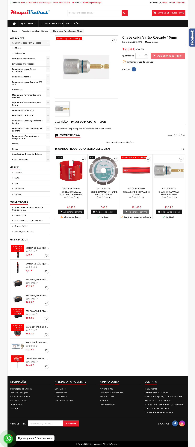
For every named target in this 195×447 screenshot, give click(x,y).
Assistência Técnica (18, 400)
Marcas (15, 167)
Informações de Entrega (21, 388)
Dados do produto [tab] (83, 121)
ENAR (16, 178)
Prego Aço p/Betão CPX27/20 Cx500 (37, 295)
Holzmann (19, 188)
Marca (148, 42)
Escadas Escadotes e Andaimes (27, 154)
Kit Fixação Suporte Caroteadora (37, 342)
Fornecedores (19, 202)
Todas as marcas (51, 23)
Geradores (17, 89)
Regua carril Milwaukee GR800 (136, 193)
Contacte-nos (61, 392)
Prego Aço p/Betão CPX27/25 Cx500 (37, 311)
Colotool (18, 172)
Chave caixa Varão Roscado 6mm (168, 193)
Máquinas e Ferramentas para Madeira (26, 96)
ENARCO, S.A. (20, 215)
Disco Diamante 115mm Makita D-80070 (104, 193)
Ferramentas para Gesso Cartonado (24, 70)
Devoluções (60, 388)
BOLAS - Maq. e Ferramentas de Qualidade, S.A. (27, 208)
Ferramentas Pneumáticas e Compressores (25, 137)
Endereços (105, 400)
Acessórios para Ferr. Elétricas (26, 42)
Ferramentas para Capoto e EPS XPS (27, 83)
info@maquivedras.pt (92, 2)
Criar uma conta (178, 2)
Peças (15, 149)
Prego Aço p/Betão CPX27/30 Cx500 (37, 279)
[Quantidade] (139, 56)
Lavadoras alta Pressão (23, 63)
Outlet (15, 143)
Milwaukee (20, 53)
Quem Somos (28, 23)
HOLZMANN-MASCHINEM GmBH (28, 220)
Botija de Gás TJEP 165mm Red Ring (37, 248)
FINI (16, 183)
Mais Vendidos (19, 239)
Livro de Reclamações (65, 400)
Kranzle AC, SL (20, 226)
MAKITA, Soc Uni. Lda (23, 231)
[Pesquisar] (98, 13)
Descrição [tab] (61, 121)
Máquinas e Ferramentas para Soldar (26, 103)
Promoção (14, 408)
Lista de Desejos (107, 404)
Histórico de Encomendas (111, 392)
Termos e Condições (19, 392)
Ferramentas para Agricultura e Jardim (27, 121)
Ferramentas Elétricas (22, 115)
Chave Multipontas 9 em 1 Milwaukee (37, 358)
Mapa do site (61, 396)
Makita (18, 48)
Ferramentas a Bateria (23, 110)
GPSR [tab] (103, 121)
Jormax (17, 194)
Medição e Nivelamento (23, 58)
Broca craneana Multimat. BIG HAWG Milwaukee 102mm (71, 194)
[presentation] (53, 432)
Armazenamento (20, 159)
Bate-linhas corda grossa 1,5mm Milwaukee (37, 327)
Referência (127, 42)
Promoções (73, 23)
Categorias (17, 37)
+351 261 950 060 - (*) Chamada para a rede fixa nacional (45, 2)
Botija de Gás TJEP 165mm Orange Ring (37, 264)
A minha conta (106, 388)
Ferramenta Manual (21, 76)
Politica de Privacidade (20, 396)
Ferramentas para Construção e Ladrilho (27, 129)
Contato (151, 381)
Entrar (165, 2)
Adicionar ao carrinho (167, 55)
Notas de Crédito (107, 396)
